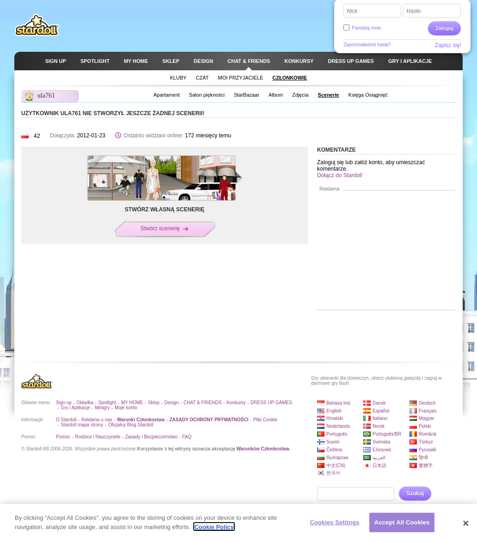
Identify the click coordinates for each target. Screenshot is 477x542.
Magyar (426, 418)
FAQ (186, 436)
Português (337, 434)
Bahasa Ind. (338, 403)
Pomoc (63, 436)
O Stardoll (66, 419)
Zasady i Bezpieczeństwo (151, 436)
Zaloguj (444, 28)
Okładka (84, 402)
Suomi (332, 441)
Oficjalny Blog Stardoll (130, 424)
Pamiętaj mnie (366, 28)
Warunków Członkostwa (263, 448)
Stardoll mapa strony (82, 424)
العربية (379, 457)
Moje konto (126, 407)
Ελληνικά (382, 449)
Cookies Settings (335, 526)
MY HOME (132, 402)
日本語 (379, 465)
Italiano (380, 418)
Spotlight (107, 402)
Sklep (153, 402)
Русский (427, 449)
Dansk (379, 403)
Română (427, 434)
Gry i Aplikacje (75, 407)
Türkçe (426, 441)
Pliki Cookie (265, 419)
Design (171, 402)
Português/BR (387, 434)
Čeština (334, 449)
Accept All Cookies (402, 526)
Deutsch (427, 403)
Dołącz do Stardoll (339, 175)
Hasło (413, 11)
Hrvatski (334, 418)
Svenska (381, 441)
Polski (425, 426)
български (337, 457)
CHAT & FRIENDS (202, 402)
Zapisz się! (448, 45)
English (334, 410)
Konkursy (236, 402)
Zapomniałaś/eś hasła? (367, 44)
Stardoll (37, 25)
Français (427, 410)
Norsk (379, 426)
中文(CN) (335, 465)
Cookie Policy (213, 531)
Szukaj (415, 493)
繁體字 (426, 465)
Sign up (64, 402)
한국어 (333, 472)
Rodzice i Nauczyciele (98, 436)
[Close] (466, 527)
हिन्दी (423, 457)
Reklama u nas (96, 419)
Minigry (102, 407)
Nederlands (338, 426)
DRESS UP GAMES (271, 402)
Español (381, 410)
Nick (352, 11)
